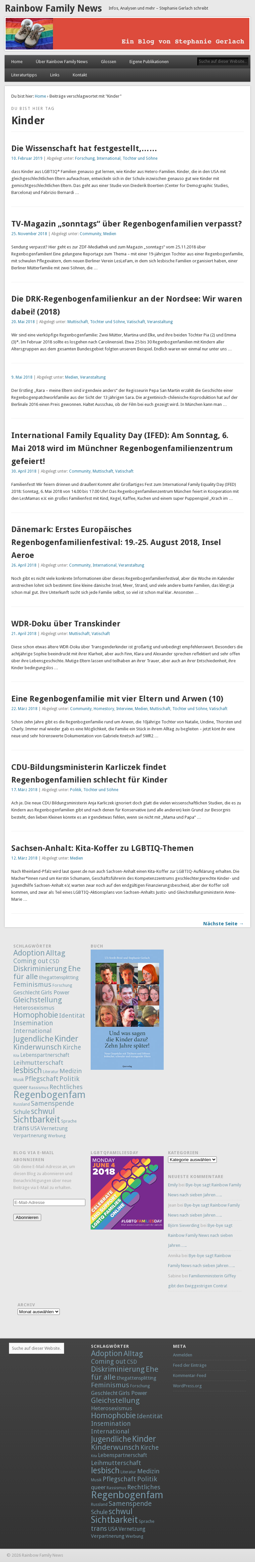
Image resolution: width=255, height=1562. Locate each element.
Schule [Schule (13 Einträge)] (21, 1112)
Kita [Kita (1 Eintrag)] (16, 1056)
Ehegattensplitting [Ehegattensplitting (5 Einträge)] (59, 977)
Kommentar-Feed (189, 1375)
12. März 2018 (24, 858)
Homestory (104, 708)
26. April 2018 (24, 565)
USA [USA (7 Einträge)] (35, 1129)
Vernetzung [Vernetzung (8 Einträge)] (54, 1128)
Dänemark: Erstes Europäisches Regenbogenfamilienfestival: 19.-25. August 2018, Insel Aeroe (116, 542)
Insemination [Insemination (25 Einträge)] (33, 1023)
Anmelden (182, 1354)
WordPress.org (187, 1385)
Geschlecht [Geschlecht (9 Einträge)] (26, 992)
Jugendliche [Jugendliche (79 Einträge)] (33, 1039)
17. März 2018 (24, 789)
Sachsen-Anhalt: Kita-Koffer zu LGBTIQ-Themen (102, 848)
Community (90, 233)
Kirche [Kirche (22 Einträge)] (72, 1047)
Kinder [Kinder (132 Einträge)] (66, 1039)
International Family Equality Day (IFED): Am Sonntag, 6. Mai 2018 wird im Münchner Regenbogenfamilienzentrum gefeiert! (122, 448)
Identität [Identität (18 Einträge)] (72, 1015)
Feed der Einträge (190, 1365)
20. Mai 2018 (23, 322)
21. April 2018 (24, 633)
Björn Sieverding (184, 1225)
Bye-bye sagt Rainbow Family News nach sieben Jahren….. (200, 1235)
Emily (173, 1184)
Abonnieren (27, 1217)
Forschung (85, 158)
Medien (109, 233)
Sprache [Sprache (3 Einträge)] (69, 1121)
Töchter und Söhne (140, 158)
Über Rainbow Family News (62, 61)
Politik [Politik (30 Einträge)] (69, 1079)
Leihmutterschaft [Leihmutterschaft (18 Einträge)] (38, 1062)
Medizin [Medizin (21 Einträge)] (70, 1071)
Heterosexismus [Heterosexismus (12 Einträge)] (33, 1007)
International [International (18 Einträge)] (32, 1030)
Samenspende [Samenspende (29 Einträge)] (52, 1103)
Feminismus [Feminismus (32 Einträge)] (32, 984)
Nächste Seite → (223, 924)
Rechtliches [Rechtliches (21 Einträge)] (66, 1087)
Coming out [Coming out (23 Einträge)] (30, 961)
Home (17, 61)
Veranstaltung (160, 322)
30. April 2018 (24, 471)
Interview (124, 708)
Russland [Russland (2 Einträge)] (21, 1104)
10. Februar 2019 (26, 158)
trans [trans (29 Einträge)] (21, 1128)
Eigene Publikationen (149, 61)
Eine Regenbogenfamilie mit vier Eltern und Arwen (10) (117, 698)
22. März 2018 (24, 708)
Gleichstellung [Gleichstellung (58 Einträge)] (37, 999)
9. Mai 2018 (22, 377)
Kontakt (80, 74)
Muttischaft (77, 322)
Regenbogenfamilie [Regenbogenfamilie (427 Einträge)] (55, 1094)
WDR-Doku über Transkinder (66, 623)
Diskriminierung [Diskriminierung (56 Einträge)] (40, 968)
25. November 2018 (29, 233)
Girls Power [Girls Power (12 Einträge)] (55, 992)
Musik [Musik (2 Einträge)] (18, 1079)
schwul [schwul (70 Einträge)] (43, 1111)
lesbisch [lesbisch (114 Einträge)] (27, 1070)
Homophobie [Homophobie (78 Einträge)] (35, 1015)
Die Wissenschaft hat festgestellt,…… (84, 148)
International (109, 158)
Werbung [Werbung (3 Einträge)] (57, 1135)
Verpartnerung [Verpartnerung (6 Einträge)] (30, 1136)
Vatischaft (136, 322)
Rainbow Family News (53, 8)
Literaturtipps (24, 74)
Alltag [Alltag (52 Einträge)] (55, 953)
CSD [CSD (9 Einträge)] (54, 961)
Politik (75, 789)
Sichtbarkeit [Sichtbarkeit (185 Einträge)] (36, 1119)
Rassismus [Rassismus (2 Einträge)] (38, 1087)
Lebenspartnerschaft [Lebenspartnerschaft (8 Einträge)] (44, 1055)
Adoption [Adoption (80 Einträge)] (29, 953)
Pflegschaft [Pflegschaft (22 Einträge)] (41, 1079)
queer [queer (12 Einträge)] (20, 1087)
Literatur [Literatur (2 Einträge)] (50, 1071)
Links (54, 74)
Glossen (108, 61)
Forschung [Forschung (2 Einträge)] (62, 985)
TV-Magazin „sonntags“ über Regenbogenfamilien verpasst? (126, 224)
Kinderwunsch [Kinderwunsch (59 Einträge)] (37, 1047)
